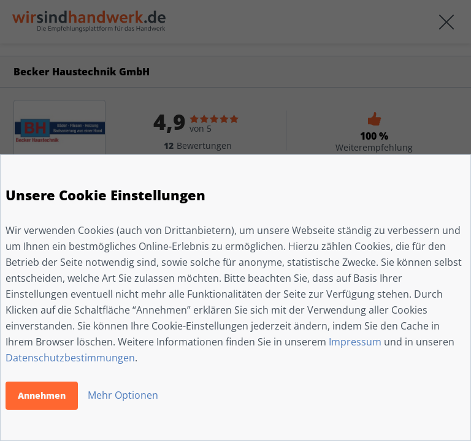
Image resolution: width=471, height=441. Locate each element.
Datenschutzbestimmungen (70, 357)
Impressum (355, 342)
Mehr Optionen (123, 395)
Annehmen (42, 395)
